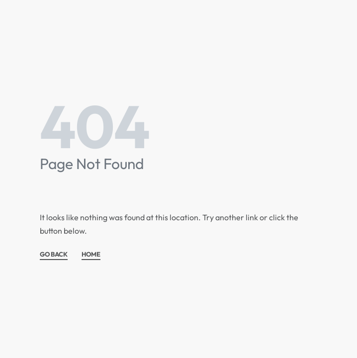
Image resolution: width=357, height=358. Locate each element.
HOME (91, 254)
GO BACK (54, 254)
